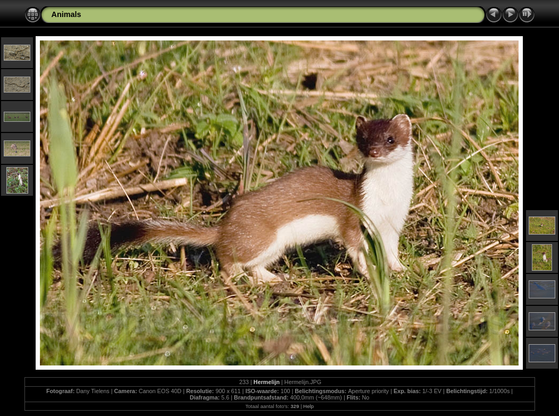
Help (308, 406)
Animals (66, 14)
